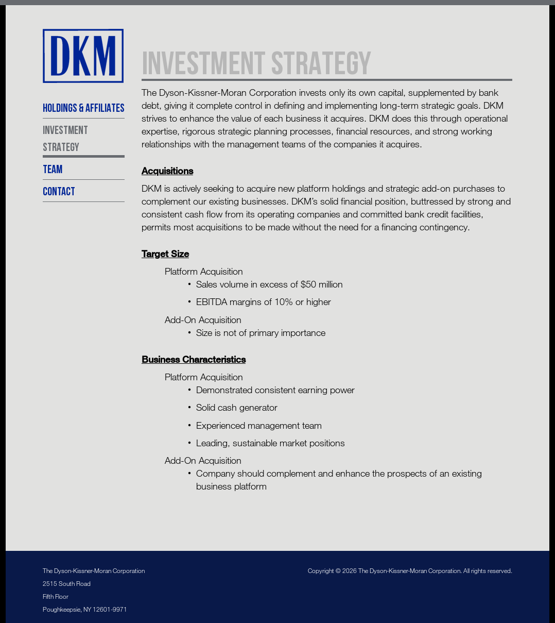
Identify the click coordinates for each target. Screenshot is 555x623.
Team (52, 169)
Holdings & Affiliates (84, 107)
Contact (59, 191)
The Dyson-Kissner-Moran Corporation (84, 56)
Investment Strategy (65, 138)
